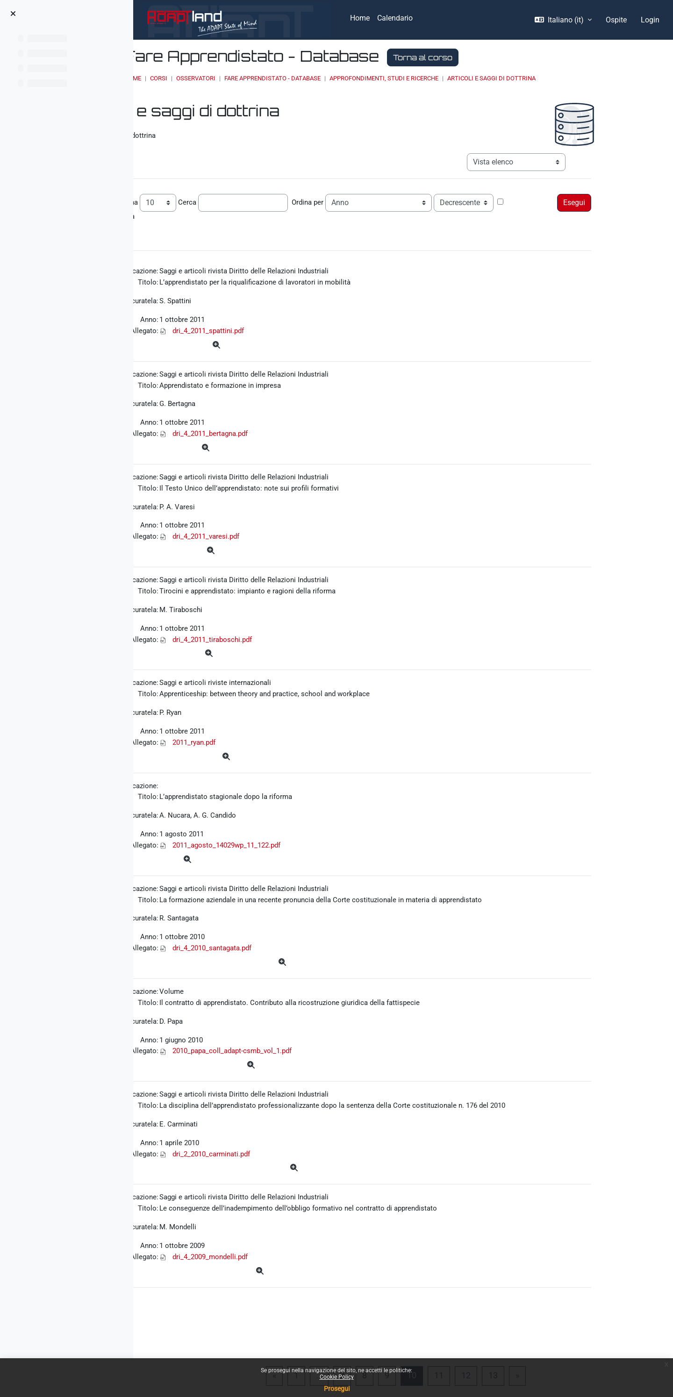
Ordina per (380, 199)
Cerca (258, 199)
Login (650, 19)
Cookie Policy (337, 1377)
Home (243, 78)
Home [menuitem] (360, 18)
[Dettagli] (291, 349)
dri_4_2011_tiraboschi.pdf (286, 658)
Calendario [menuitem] (395, 18)
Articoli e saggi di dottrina (602, 78)
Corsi (269, 78)
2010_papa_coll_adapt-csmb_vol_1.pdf (308, 1090)
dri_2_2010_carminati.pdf (286, 1198)
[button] (563, 20)
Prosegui (337, 1388)
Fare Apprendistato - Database (383, 78)
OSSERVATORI (306, 78)
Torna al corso (533, 57)
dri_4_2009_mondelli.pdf (284, 1306)
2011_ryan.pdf (268, 766)
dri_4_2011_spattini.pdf (283, 334)
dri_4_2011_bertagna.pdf (285, 442)
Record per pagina (178, 199)
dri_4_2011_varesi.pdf (280, 550)
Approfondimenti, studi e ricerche (494, 78)
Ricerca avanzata (177, 214)
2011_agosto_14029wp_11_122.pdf (303, 874)
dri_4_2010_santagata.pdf (287, 982)
